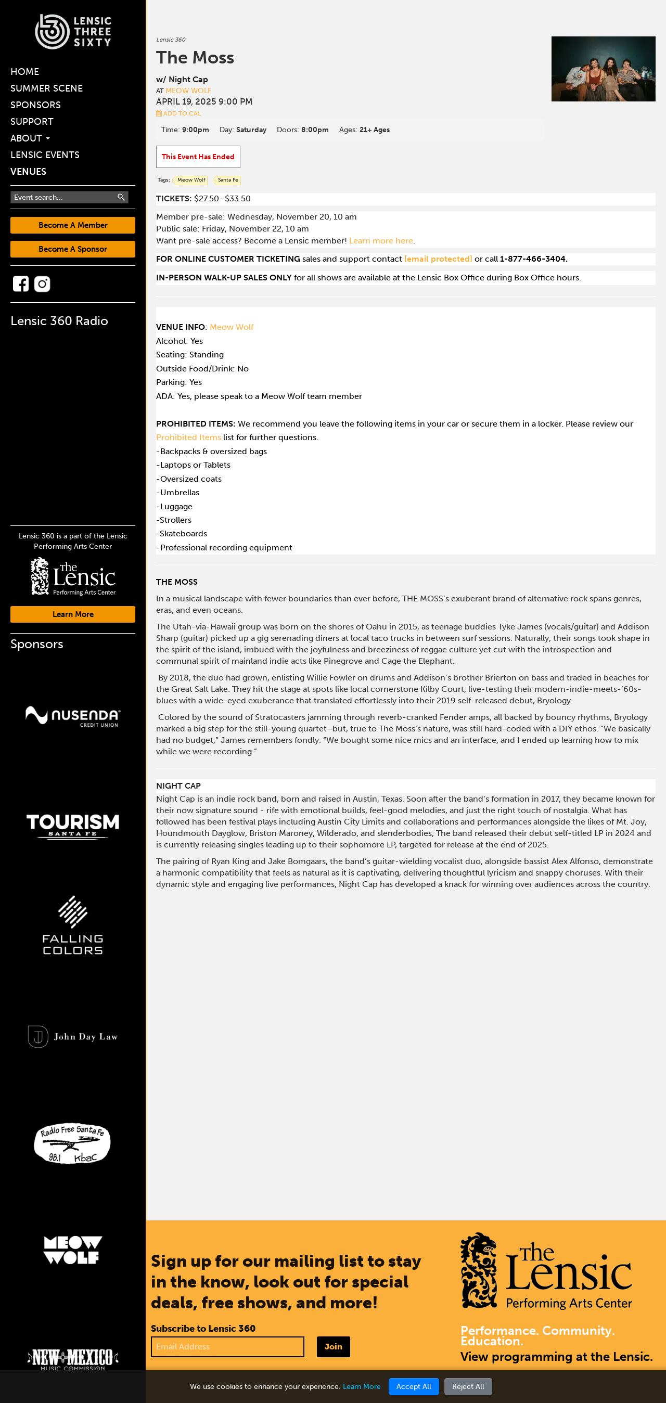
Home (24, 72)
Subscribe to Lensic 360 (203, 1328)
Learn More (73, 614)
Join (333, 1346)
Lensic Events (45, 155)
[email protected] (438, 259)
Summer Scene (46, 88)
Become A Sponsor (73, 249)
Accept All (413, 1386)
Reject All (468, 1386)
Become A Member (73, 225)
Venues (28, 171)
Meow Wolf (188, 90)
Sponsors (35, 105)
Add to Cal (178, 113)
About (30, 138)
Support (32, 121)
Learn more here (381, 241)
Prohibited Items (188, 437)
